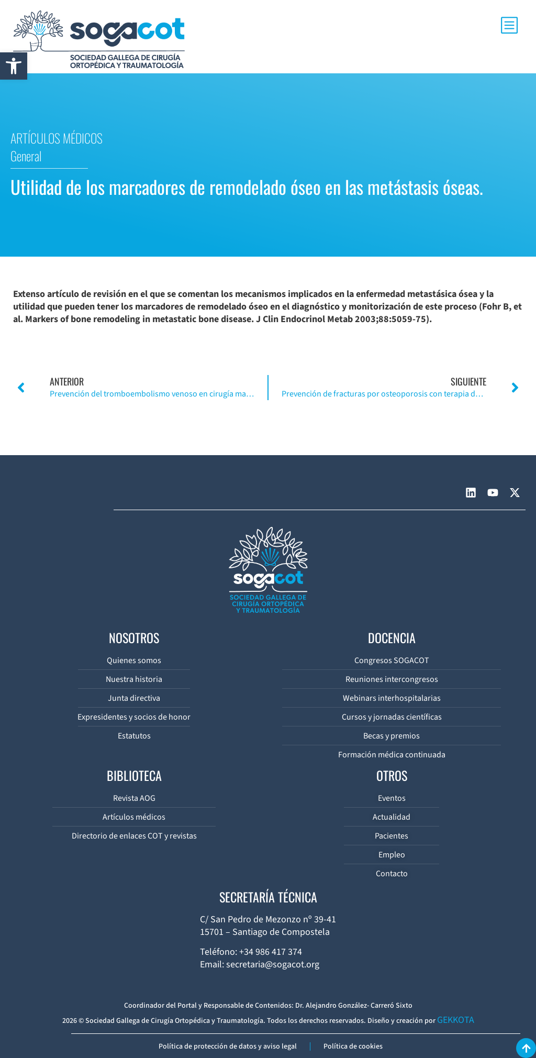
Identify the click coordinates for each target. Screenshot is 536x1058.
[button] (13, 66)
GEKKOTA (455, 1020)
